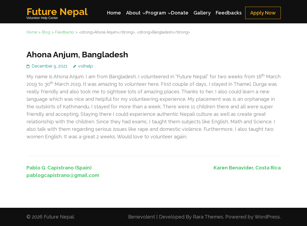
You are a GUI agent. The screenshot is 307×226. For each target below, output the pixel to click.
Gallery (202, 13)
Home (114, 13)
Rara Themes (208, 217)
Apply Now (263, 13)
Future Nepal (57, 11)
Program (156, 13)
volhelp (85, 66)
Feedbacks (229, 13)
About (133, 13)
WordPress (267, 217)
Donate (179, 13)
